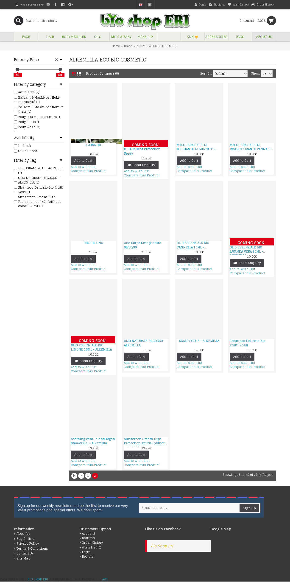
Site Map (22, 558)
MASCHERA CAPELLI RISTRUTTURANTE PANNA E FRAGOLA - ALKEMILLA (250, 149)
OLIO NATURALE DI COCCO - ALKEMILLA (144, 343)
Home (116, 46)
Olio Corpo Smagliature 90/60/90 (142, 245)
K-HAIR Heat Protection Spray (142, 151)
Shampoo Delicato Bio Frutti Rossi (247, 343)
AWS (105, 579)
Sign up (249, 508)
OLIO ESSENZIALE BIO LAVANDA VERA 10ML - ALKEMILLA (246, 251)
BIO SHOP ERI (38, 579)
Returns (87, 538)
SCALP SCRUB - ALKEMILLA (199, 341)
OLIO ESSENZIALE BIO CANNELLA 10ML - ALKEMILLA (193, 247)
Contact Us (24, 553)
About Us (22, 534)
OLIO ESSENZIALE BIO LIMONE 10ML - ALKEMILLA (91, 347)
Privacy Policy (26, 543)
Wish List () (90, 548)
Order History (91, 543)
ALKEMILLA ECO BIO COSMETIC (157, 46)
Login (85, 552)
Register (87, 557)
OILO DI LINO (93, 243)
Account (87, 534)
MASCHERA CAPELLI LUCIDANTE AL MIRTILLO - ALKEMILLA (196, 149)
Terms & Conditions (31, 548)
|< (74, 475)
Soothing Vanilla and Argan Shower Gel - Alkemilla (93, 441)
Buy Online (24, 539)
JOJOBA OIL (93, 145)
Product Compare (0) (102, 73)
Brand (128, 46)
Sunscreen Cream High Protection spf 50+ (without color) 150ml (145, 443)
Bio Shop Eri (162, 546)
